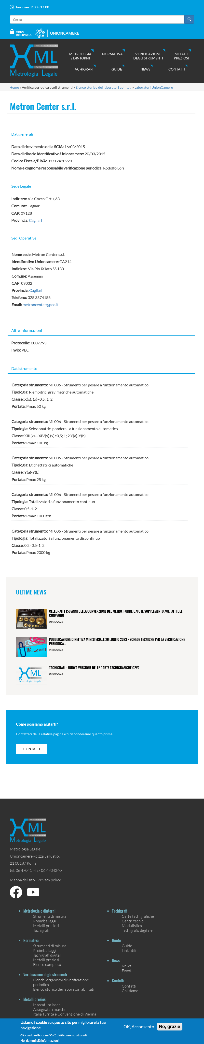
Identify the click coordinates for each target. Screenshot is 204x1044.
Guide (116, 69)
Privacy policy (49, 879)
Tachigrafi (83, 69)
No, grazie (169, 1029)
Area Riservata (24, 33)
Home (14, 87)
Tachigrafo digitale (137, 930)
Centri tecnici (133, 920)
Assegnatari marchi (49, 1009)
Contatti (176, 69)
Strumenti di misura (49, 916)
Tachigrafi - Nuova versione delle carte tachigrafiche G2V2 (94, 667)
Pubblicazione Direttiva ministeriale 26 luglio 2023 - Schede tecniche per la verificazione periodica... (117, 641)
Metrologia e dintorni (80, 56)
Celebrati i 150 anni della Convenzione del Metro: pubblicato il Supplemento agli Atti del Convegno (115, 613)
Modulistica (132, 925)
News (145, 69)
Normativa (112, 54)
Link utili (129, 950)
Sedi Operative (23, 237)
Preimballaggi (44, 920)
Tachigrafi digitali (47, 955)
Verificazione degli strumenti (148, 56)
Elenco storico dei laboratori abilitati (104, 87)
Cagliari (35, 220)
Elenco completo (47, 964)
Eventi (127, 970)
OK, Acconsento (138, 1029)
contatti (31, 749)
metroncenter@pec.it (40, 304)
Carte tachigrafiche (138, 916)
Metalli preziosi (181, 56)
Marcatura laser (46, 1004)
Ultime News (31, 591)
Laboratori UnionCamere (154, 87)
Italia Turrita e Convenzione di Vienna (64, 1014)
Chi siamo (130, 990)
